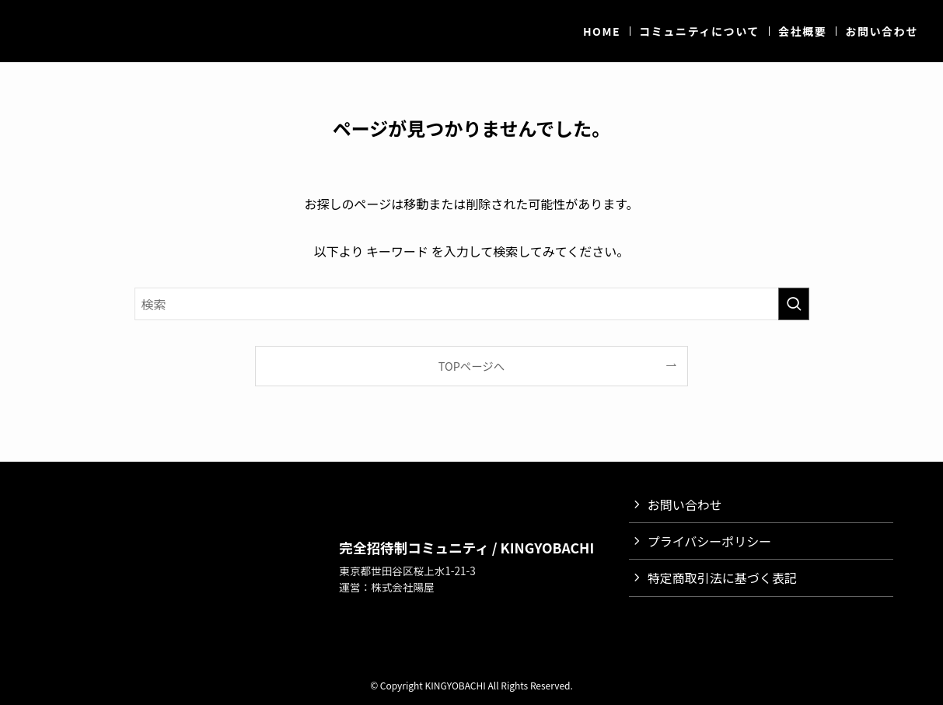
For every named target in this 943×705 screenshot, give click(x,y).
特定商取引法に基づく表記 (722, 577)
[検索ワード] (471, 304)
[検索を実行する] (793, 304)
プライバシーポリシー (710, 541)
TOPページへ (471, 366)
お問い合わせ (685, 504)
